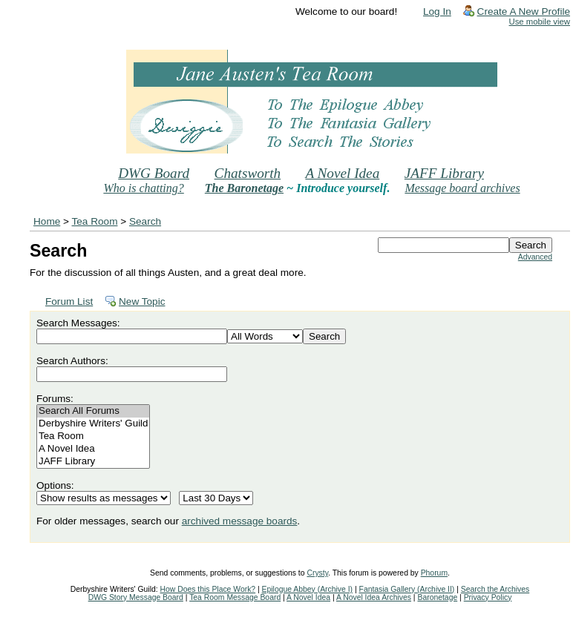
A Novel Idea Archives (373, 597)
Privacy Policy (488, 597)
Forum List (69, 301)
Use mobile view (539, 21)
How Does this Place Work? (208, 589)
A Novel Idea (342, 173)
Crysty (317, 573)
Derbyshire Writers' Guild (93, 424)
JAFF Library (444, 173)
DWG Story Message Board (135, 597)
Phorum (434, 573)
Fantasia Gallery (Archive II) (407, 589)
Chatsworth (248, 173)
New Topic (142, 301)
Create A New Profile (523, 11)
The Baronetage (244, 188)
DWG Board (153, 173)
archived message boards (240, 521)
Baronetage (437, 597)
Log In (437, 11)
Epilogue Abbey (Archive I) (307, 589)
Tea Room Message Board (235, 597)
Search (145, 221)
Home (46, 221)
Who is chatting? (143, 188)
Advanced (535, 257)
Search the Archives (495, 589)
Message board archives (462, 188)
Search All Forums (93, 411)
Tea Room (95, 221)
